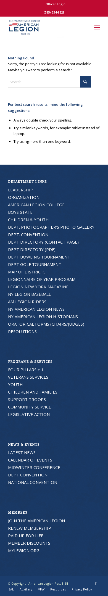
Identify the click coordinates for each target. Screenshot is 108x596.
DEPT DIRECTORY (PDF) (32, 249)
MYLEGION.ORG (23, 550)
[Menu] (97, 27)
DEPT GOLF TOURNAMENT (34, 264)
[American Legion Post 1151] (44, 27)
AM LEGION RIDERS (27, 301)
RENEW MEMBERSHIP (29, 528)
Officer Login (55, 4)
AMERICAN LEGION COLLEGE (36, 204)
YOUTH (15, 384)
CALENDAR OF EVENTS (30, 460)
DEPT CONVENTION (28, 475)
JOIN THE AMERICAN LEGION (36, 520)
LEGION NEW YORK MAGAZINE (38, 286)
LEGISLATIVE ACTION (29, 414)
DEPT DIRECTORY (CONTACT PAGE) (43, 242)
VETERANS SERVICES (28, 377)
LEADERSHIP (20, 189)
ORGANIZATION (23, 197)
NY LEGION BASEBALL (29, 294)
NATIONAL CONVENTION (32, 482)
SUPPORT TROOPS (27, 399)
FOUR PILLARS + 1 (26, 369)
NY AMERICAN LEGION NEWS (36, 309)
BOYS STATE (20, 212)
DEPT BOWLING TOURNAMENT (39, 257)
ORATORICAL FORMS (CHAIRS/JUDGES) (46, 324)
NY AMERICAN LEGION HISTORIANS (43, 316)
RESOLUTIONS (22, 331)
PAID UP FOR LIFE (25, 535)
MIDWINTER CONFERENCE (34, 467)
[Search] (85, 27)
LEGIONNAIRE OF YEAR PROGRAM (41, 279)
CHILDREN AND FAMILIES (32, 392)
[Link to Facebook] (96, 583)
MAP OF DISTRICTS (27, 272)
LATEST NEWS (22, 452)
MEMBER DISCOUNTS (29, 543)
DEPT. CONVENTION (28, 234)
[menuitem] (55, 4)
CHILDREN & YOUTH (28, 219)
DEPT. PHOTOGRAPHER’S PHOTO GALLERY (51, 227)
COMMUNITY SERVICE (29, 407)
